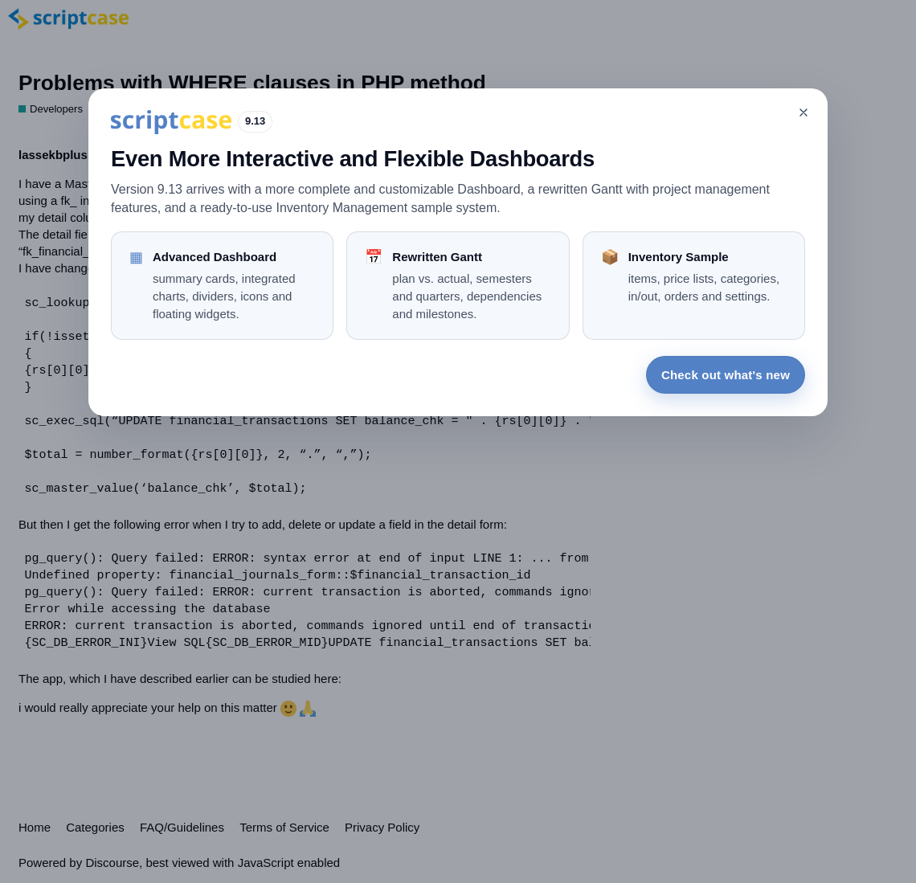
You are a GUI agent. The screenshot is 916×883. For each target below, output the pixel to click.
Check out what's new (725, 375)
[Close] (803, 112)
